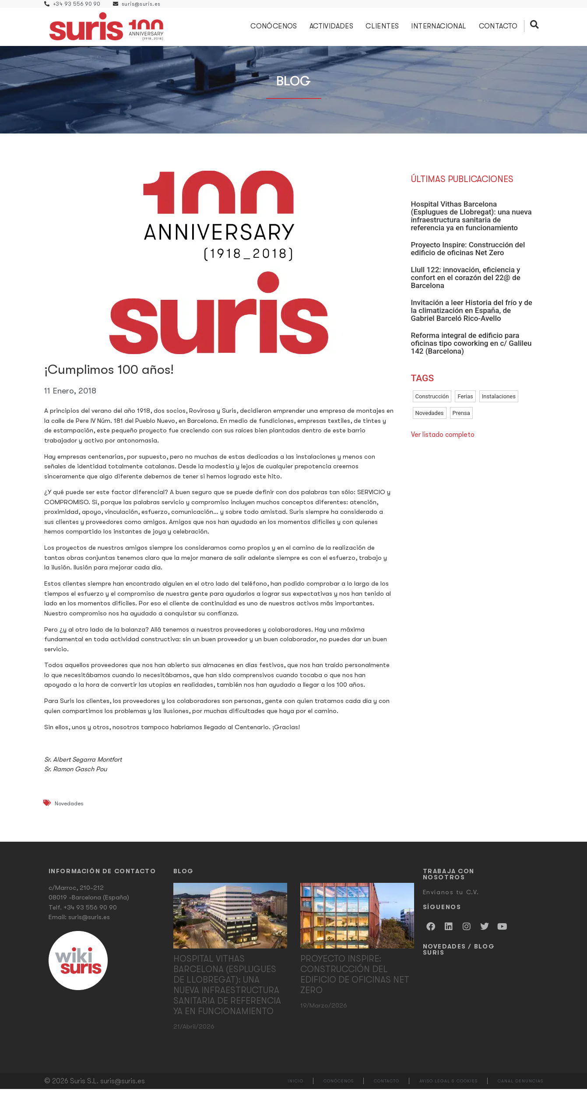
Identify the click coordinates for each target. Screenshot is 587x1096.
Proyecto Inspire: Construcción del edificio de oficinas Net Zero (468, 255)
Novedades (69, 811)
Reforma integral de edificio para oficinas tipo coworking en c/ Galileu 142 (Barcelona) (471, 350)
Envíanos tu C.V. (451, 899)
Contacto (500, 30)
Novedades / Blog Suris (459, 956)
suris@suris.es (89, 924)
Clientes (384, 30)
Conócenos (276, 30)
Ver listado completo (443, 442)
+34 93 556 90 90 (90, 914)
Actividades (333, 30)
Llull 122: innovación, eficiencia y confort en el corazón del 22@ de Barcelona (465, 284)
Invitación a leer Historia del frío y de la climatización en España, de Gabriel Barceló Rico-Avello (471, 317)
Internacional (440, 30)
